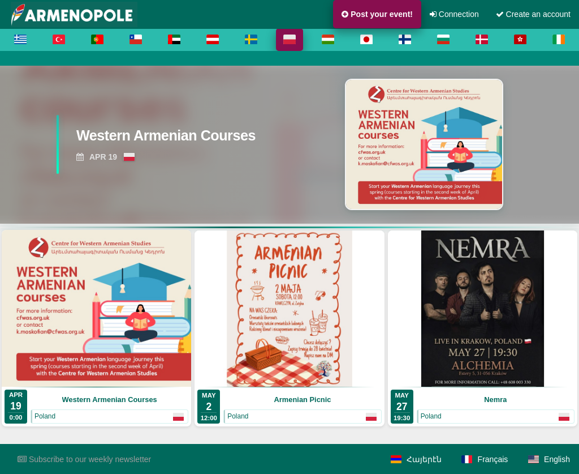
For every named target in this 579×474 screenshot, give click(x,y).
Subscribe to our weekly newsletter (84, 459)
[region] (289, 144)
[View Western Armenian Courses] (173, 139)
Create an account (533, 14)
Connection (454, 14)
